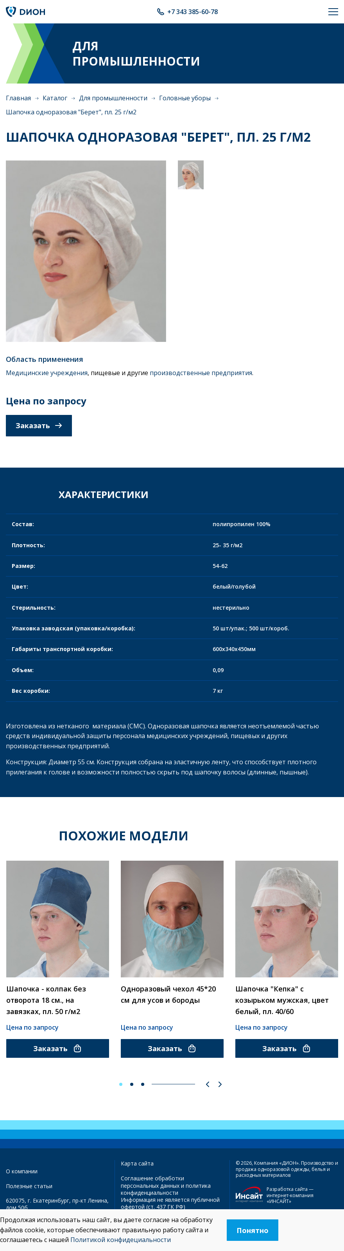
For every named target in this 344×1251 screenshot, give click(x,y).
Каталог (55, 98)
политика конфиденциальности (166, 1189)
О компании (22, 1171)
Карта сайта (137, 1163)
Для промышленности (113, 98)
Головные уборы (185, 98)
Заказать (39, 425)
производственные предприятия (201, 372)
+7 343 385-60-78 (192, 11)
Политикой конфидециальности (120, 1239)
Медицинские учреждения (47, 372)
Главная (18, 98)
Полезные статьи (29, 1186)
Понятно (252, 1230)
